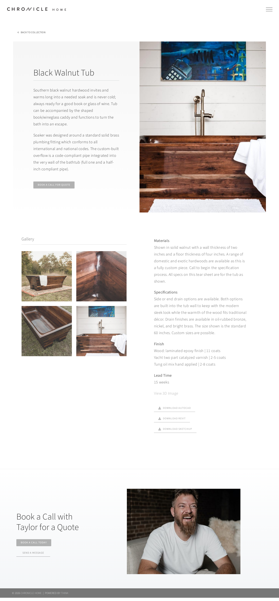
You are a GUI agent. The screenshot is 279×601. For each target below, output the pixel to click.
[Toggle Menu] (269, 9)
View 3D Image (163, 393)
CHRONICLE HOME (31, 596)
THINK (64, 596)
